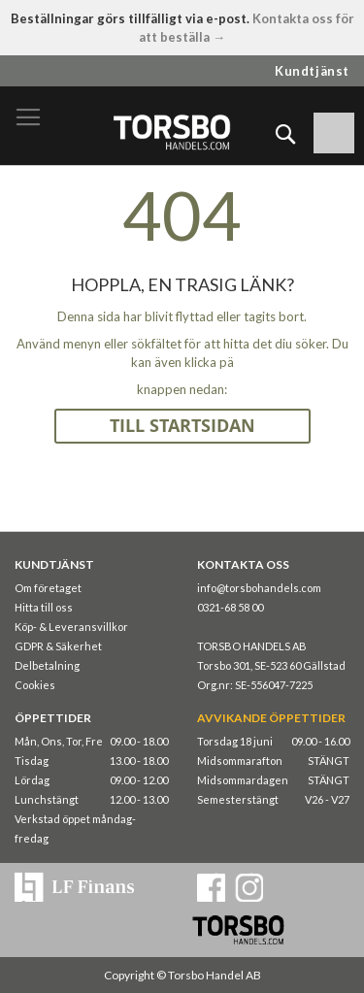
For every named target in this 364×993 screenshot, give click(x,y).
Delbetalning (47, 665)
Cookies (35, 685)
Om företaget (48, 587)
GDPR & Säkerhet (58, 646)
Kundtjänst (312, 71)
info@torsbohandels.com (259, 587)
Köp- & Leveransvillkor (71, 626)
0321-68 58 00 (230, 607)
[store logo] (171, 131)
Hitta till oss (44, 607)
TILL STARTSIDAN (182, 426)
